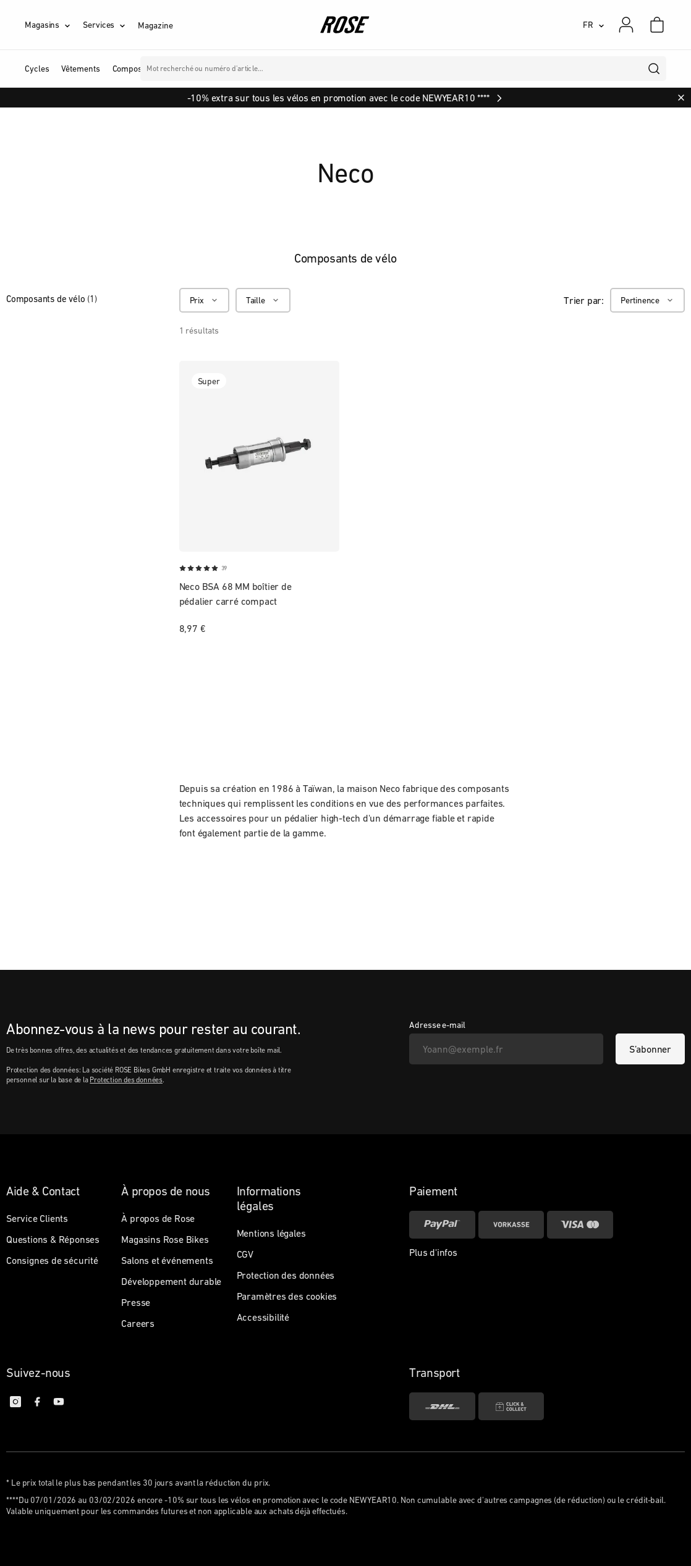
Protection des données (126, 1080)
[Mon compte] (626, 24)
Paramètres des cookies (287, 1296)
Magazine (155, 25)
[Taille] (262, 300)
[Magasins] (54, 24)
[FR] (593, 24)
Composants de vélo (51, 298)
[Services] (110, 24)
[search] (654, 68)
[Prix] (204, 300)
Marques (354, 69)
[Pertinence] (647, 300)
